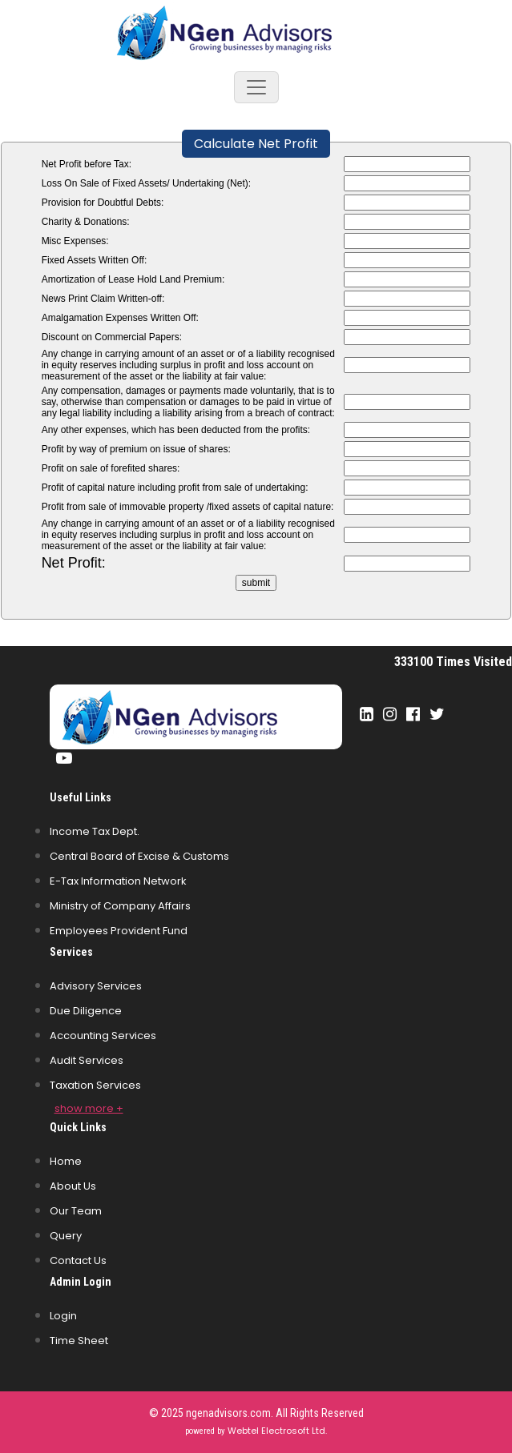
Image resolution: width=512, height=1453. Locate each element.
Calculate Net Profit (256, 143)
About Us (73, 1186)
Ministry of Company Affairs (120, 905)
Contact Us (78, 1260)
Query (66, 1235)
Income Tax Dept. (94, 831)
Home (66, 1161)
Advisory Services (96, 985)
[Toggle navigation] (256, 87)
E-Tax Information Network (118, 881)
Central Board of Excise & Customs (139, 856)
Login (63, 1315)
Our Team (76, 1210)
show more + (88, 1108)
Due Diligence (86, 1010)
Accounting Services (103, 1035)
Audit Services (86, 1060)
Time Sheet (79, 1340)
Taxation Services (95, 1085)
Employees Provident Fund (118, 930)
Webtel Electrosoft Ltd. (277, 1430)
